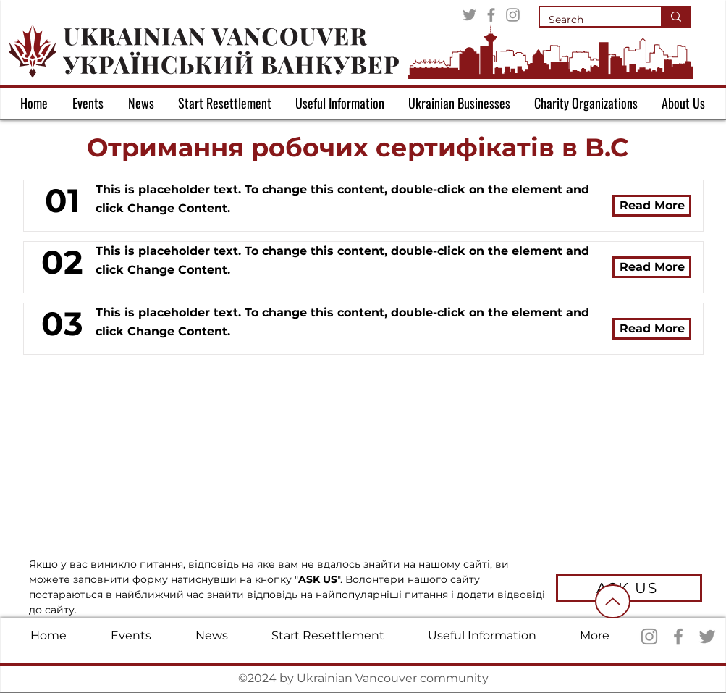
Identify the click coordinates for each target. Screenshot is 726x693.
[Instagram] (513, 15)
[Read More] (651, 206)
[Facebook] (491, 15)
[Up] (612, 601)
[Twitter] (469, 15)
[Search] (589, 20)
